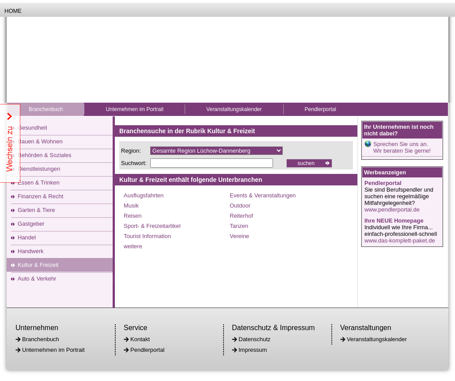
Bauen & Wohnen (40, 141)
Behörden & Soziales (44, 155)
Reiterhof (241, 215)
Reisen (132, 215)
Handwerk (31, 251)
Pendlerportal (320, 109)
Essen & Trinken (39, 182)
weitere (133, 246)
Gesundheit (32, 127)
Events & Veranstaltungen (263, 195)
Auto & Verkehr (37, 278)
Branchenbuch (46, 109)
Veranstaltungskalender (234, 109)
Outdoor (240, 205)
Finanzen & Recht (40, 196)
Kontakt (140, 339)
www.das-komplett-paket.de (399, 240)
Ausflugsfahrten (143, 195)
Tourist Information (147, 236)
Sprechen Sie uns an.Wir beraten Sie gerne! (402, 147)
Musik (131, 205)
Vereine (239, 236)
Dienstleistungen (39, 168)
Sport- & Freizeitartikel (152, 226)
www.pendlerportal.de (392, 209)
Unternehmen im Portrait (134, 109)
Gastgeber (31, 223)
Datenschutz (254, 339)
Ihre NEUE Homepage (394, 220)
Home (13, 11)
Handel (27, 237)
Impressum (253, 349)
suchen (306, 163)
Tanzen (239, 226)
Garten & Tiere (36, 210)
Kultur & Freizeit (38, 265)
